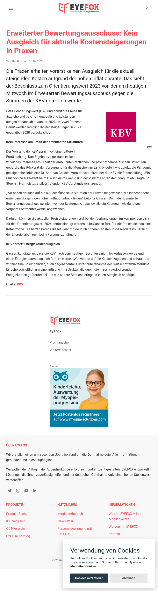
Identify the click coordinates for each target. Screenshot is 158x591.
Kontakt (114, 534)
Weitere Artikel (60, 350)
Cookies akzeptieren (89, 578)
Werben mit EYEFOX (123, 526)
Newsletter (65, 521)
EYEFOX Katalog (18, 536)
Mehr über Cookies (83, 566)
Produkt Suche (17, 514)
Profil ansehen (60, 342)
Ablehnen (128, 578)
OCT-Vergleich (16, 529)
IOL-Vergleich (16, 521)
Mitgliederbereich (70, 514)
